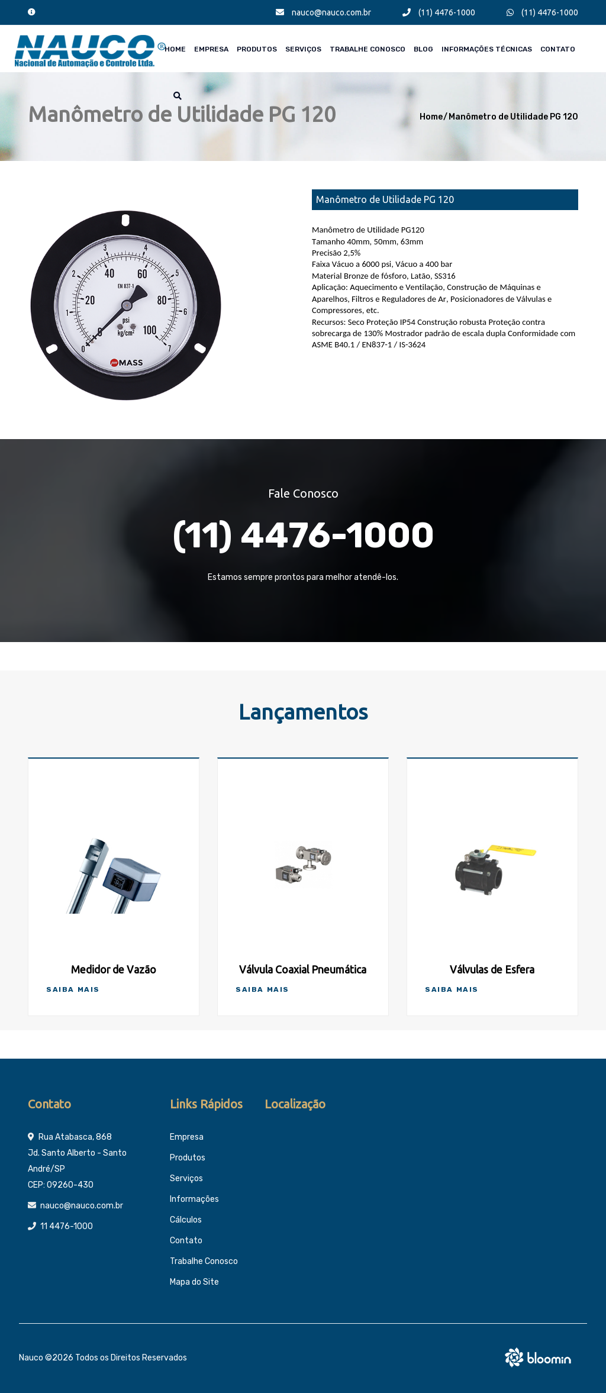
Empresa (211, 49)
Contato (557, 49)
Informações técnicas (486, 49)
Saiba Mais (73, 989)
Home (175, 49)
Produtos (257, 49)
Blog (423, 49)
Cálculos (186, 1220)
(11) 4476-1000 (438, 12)
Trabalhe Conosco (367, 49)
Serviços (303, 49)
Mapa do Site (194, 1282)
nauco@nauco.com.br (323, 12)
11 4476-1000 (66, 1226)
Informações (194, 1199)
